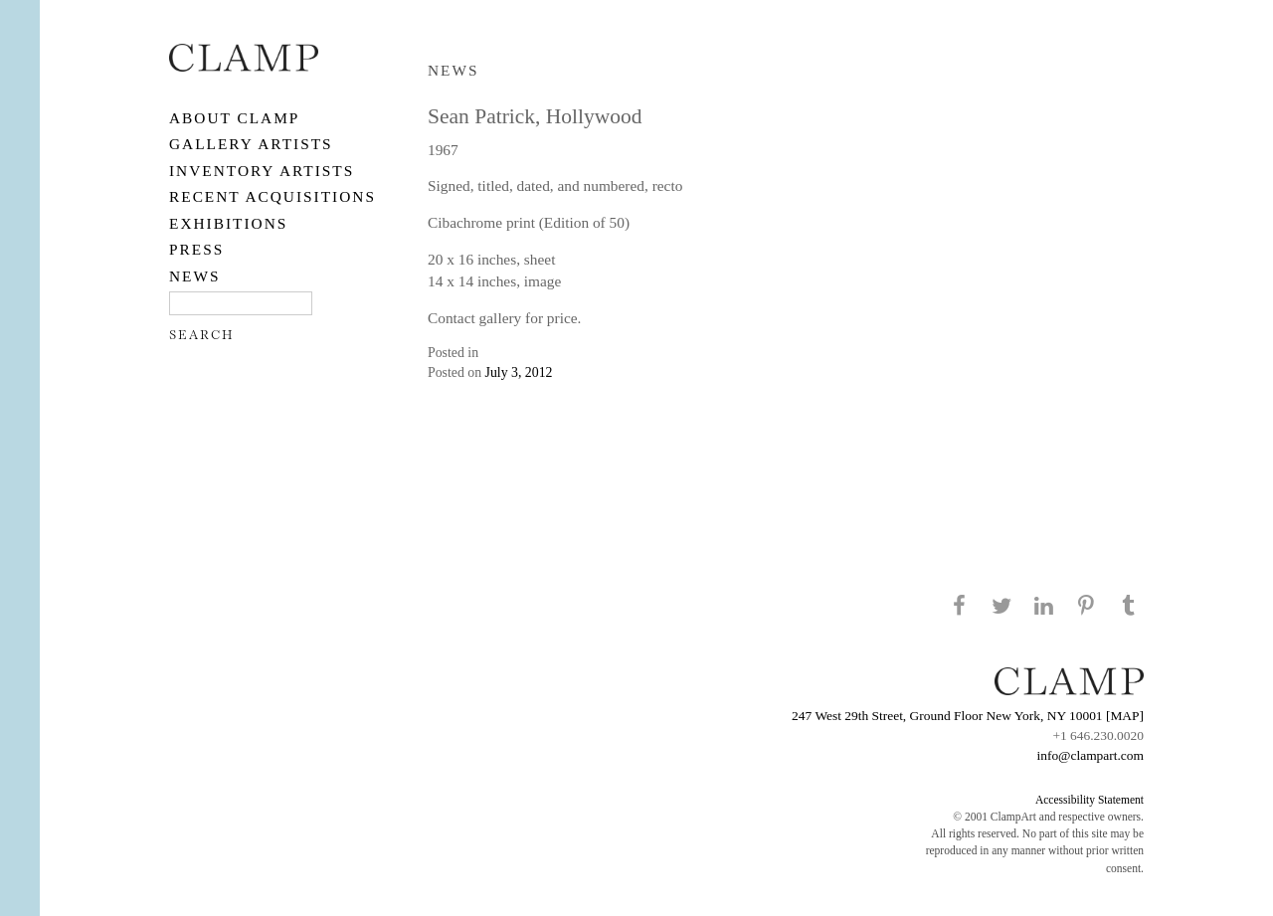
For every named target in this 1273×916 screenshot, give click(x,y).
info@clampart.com (1090, 755)
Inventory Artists (261, 170)
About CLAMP (234, 117)
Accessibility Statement (1089, 800)
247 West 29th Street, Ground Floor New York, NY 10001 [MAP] (968, 715)
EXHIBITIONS (228, 223)
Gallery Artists (251, 143)
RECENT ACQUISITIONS (272, 196)
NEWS (195, 276)
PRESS (196, 249)
